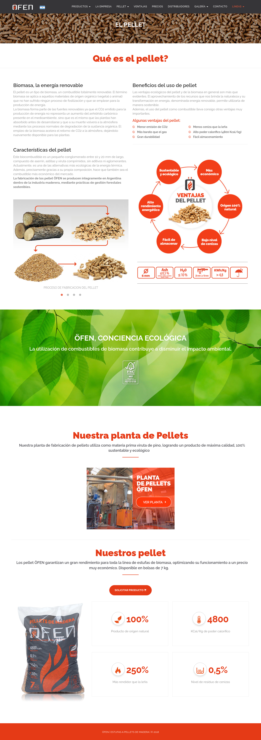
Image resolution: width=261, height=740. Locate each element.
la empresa (103, 6)
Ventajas (140, 6)
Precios (157, 6)
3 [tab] (74, 294)
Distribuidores (178, 6)
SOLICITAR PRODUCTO (130, 590)
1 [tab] (62, 294)
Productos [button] (81, 6)
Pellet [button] (123, 6)
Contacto (220, 6)
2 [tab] (68, 294)
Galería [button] (201, 6)
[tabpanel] (70, 241)
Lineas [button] (238, 6)
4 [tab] (80, 294)
